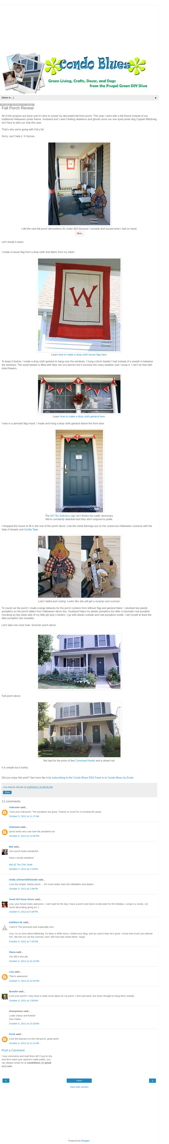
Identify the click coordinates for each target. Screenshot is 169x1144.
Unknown (14, 807)
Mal (11, 846)
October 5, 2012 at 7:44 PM (23, 941)
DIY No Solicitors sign (63, 515)
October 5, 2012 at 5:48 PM (23, 911)
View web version (79, 1087)
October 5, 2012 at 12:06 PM (24, 836)
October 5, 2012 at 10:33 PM (24, 981)
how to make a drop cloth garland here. (83, 416)
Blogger (86, 1140)
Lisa (11, 971)
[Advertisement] (79, 28)
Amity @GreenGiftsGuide (23, 879)
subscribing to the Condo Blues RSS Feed (76, 777)
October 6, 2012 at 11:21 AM (24, 1043)
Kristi (12, 1034)
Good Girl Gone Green (21, 899)
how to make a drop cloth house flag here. (82, 354)
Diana (12, 952)
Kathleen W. (16, 922)
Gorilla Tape (31, 529)
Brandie (13, 991)
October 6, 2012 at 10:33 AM (24, 1023)
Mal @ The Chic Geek (21, 864)
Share (7, 792)
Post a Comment (13, 1050)
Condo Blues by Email (120, 777)
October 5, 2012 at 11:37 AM (24, 816)
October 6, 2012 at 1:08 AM (23, 1000)
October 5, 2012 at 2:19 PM (23, 869)
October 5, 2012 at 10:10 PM (24, 961)
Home (79, 1080)
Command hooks (85, 760)
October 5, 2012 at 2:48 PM (23, 888)
